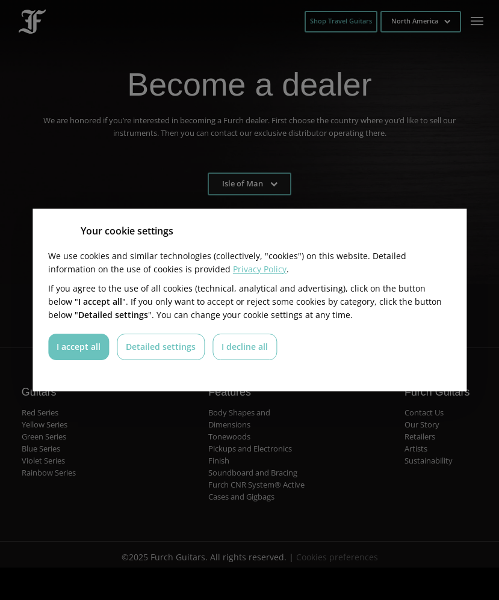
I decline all (245, 346)
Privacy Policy (260, 269)
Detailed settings (161, 346)
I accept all (79, 346)
